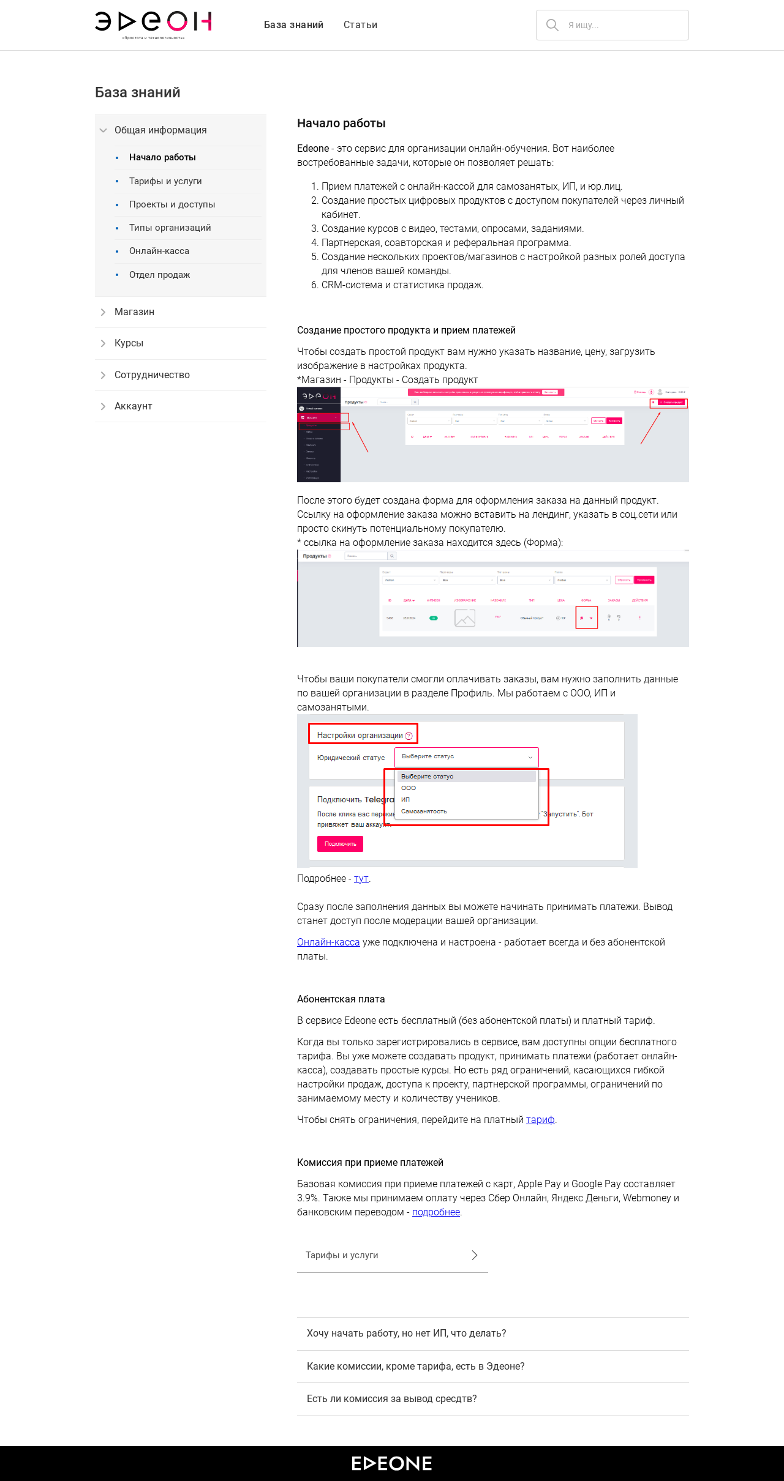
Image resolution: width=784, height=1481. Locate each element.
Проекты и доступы (166, 205)
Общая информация (153, 130)
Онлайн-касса (152, 251)
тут (361, 878)
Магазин (127, 312)
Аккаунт (127, 406)
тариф (540, 1119)
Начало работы (156, 157)
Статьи (361, 25)
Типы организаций (163, 228)
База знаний (294, 25)
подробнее (436, 1212)
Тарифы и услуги (159, 181)
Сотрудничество (145, 375)
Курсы (122, 343)
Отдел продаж (153, 275)
